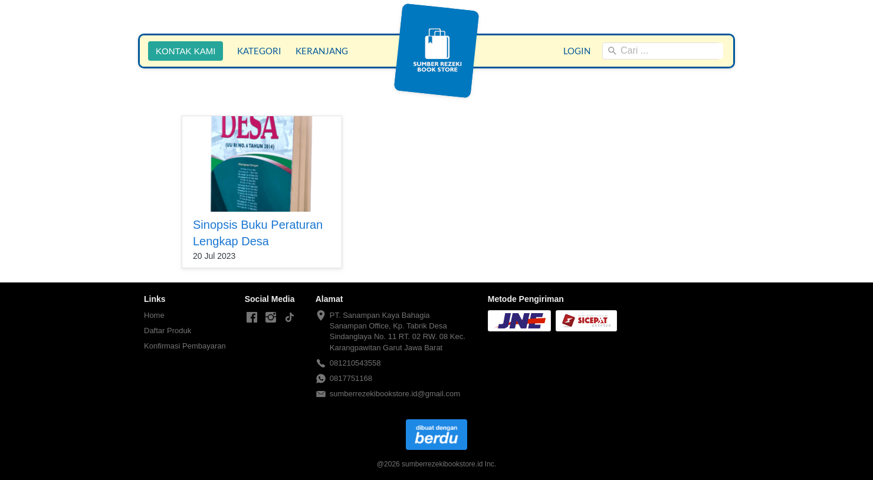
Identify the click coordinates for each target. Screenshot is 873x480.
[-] (252, 318)
